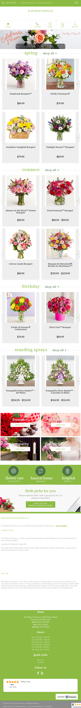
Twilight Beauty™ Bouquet (60, 147)
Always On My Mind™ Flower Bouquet (21, 211)
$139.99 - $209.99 (60, 273)
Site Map (48, 706)
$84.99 (20, 103)
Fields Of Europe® (60, 94)
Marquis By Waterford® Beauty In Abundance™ (60, 265)
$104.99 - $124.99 (20, 400)
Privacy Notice (20, 706)
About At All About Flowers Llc (15, 517)
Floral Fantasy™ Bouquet (60, 210)
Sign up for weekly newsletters (40, 504)
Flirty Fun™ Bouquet (60, 327)
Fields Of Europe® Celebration (20, 328)
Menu (8, 26)
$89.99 (60, 156)
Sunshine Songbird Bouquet (20, 147)
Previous (3, 84)
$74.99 (60, 103)
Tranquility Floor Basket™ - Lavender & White (60, 391)
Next (77, 84)
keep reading (61, 526)
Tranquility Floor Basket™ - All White (20, 391)
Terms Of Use (8, 706)
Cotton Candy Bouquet (21, 264)
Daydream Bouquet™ (21, 94)
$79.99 (20, 156)
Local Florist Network (35, 706)
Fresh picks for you (40, 494)
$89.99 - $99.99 (60, 220)
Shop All (48, 53)
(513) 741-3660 (11, 3)
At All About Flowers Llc (40, 11)
